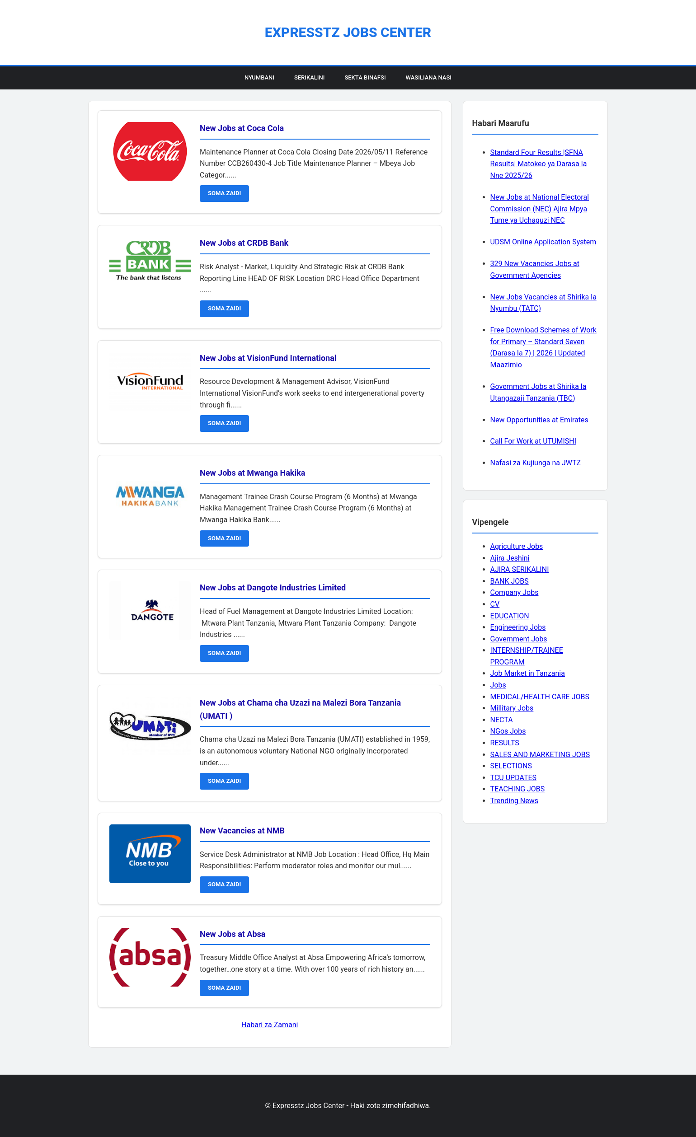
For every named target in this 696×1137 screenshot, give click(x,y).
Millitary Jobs (512, 708)
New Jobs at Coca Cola (242, 128)
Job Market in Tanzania (527, 673)
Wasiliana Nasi (428, 77)
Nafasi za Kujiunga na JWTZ (535, 463)
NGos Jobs (508, 731)
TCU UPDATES (513, 777)
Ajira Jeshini (510, 558)
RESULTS (504, 743)
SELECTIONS (511, 766)
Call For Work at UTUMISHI (533, 441)
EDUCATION (509, 616)
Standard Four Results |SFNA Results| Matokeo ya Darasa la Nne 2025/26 (538, 164)
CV (495, 604)
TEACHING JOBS (517, 789)
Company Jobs (514, 592)
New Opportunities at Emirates (539, 420)
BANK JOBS (509, 581)
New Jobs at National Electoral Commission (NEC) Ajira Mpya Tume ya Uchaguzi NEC (539, 209)
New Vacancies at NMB (242, 830)
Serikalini (309, 77)
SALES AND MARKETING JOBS (540, 754)
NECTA (501, 720)
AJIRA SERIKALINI (519, 569)
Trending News (514, 800)
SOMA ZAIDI (224, 193)
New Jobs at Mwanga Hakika (252, 472)
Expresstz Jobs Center (348, 32)
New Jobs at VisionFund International (268, 358)
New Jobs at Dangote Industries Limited (273, 587)
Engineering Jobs (518, 627)
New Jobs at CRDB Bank (244, 243)
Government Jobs (518, 639)
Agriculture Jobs (516, 546)
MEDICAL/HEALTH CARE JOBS (539, 696)
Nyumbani (259, 77)
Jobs (498, 685)
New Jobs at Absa (232, 934)
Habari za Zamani (269, 1024)
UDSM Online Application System (543, 242)
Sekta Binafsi (365, 77)
